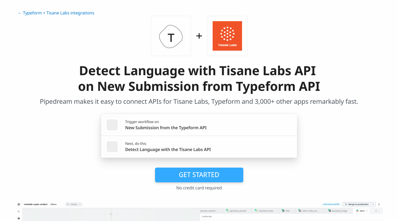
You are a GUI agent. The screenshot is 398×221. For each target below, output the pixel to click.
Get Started (199, 174)
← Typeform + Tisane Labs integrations (56, 13)
